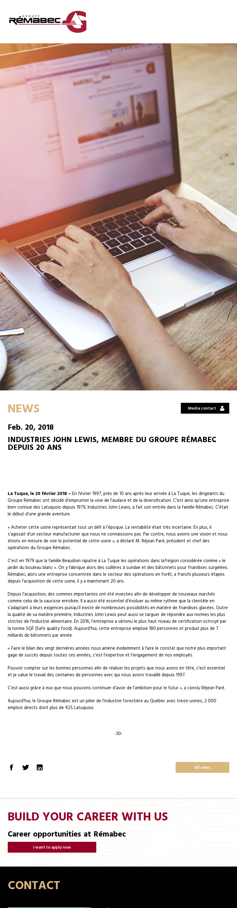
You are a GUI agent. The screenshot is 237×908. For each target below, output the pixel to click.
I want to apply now (52, 847)
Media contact (202, 408)
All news (202, 767)
